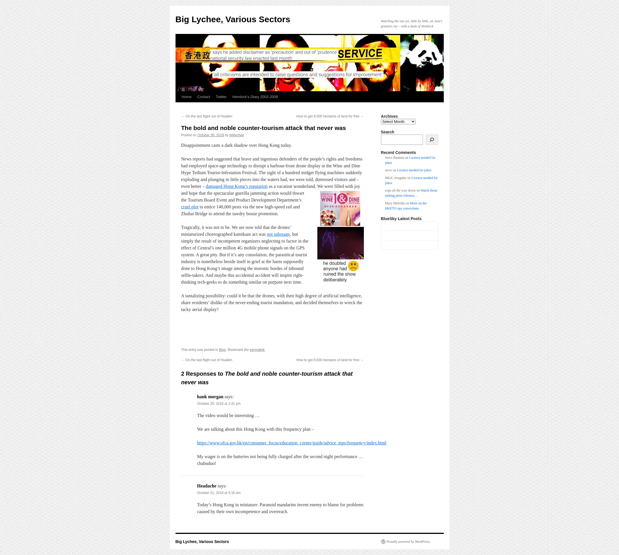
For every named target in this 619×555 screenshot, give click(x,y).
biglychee (236, 135)
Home (187, 97)
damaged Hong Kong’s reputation (236, 186)
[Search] (432, 140)
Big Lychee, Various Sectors (233, 19)
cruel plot (190, 206)
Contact (203, 97)
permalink (257, 350)
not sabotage (278, 234)
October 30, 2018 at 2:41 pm (219, 404)
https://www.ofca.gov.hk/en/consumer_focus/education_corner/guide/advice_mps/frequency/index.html (292, 442)
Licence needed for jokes (414, 170)
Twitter (221, 97)
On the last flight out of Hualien (206, 116)
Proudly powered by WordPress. (409, 542)
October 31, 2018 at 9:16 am (219, 493)
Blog (222, 350)
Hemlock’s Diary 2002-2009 (255, 97)
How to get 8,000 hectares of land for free (330, 116)
